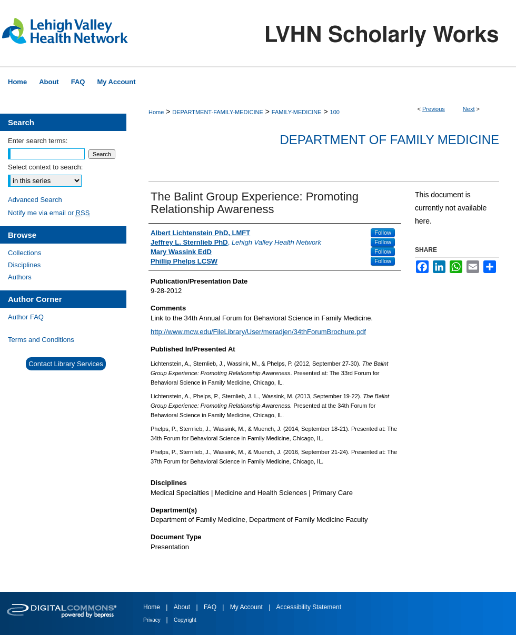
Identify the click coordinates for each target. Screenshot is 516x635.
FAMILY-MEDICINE (297, 112)
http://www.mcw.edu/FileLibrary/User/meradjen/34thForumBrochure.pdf (258, 332)
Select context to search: (45, 167)
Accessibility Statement (308, 607)
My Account (247, 607)
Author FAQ (26, 317)
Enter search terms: (37, 141)
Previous (433, 109)
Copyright (185, 620)
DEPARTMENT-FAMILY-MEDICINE (217, 112)
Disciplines (24, 265)
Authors (20, 277)
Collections (25, 253)
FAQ (211, 607)
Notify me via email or (49, 213)
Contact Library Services (65, 364)
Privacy (152, 620)
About (183, 607)
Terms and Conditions (41, 340)
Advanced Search (35, 200)
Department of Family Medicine (389, 140)
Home (156, 112)
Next (469, 109)
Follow (382, 232)
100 (335, 112)
